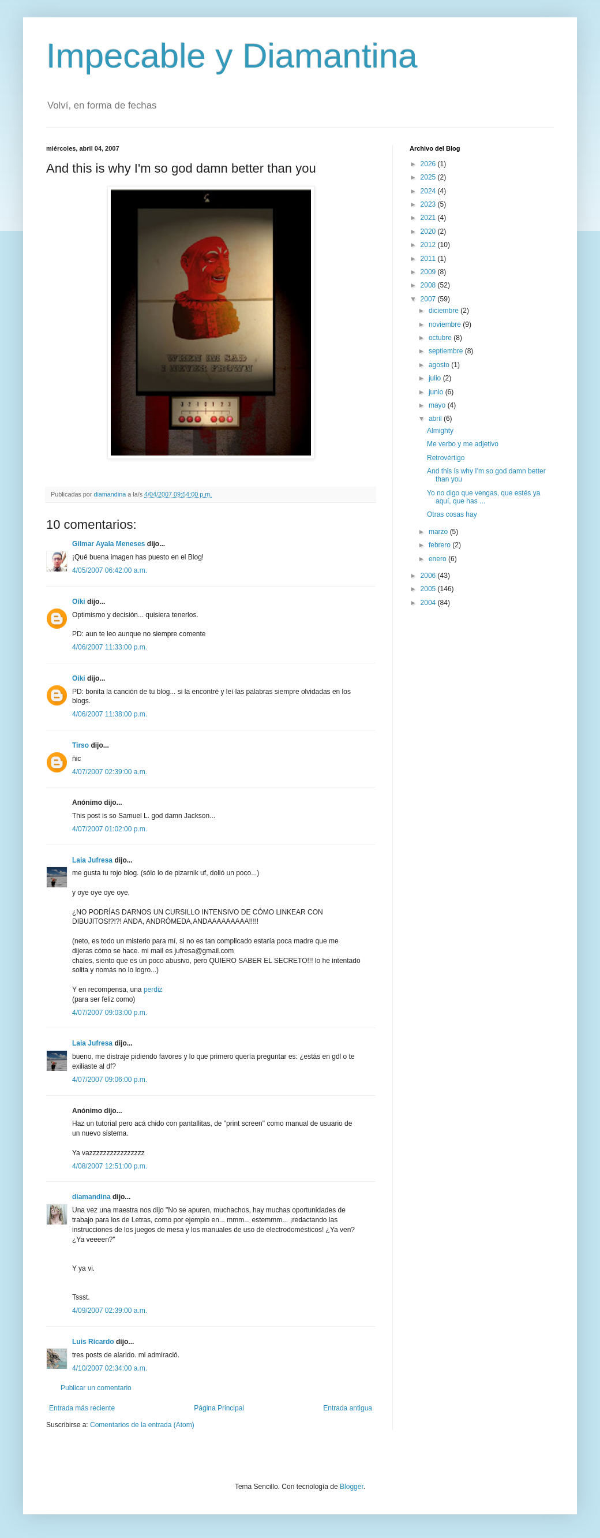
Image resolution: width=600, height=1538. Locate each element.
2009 (429, 272)
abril (436, 419)
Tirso (80, 745)
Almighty (440, 431)
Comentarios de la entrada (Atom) (142, 1425)
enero (438, 559)
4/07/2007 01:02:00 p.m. (109, 829)
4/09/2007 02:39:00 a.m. (109, 1310)
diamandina (91, 1197)
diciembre (444, 311)
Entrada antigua (347, 1408)
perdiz (153, 989)
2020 (429, 231)
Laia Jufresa (92, 860)
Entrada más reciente (82, 1408)
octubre (441, 338)
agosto (440, 365)
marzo (439, 532)
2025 (429, 177)
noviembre (446, 324)
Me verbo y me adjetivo (462, 444)
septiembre (447, 351)
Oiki (78, 602)
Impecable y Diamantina (232, 55)
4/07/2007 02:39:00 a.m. (109, 772)
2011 (429, 259)
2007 (429, 299)
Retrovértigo (445, 458)
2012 (429, 245)
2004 (429, 603)
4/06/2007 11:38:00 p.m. (109, 714)
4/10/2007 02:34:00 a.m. (109, 1368)
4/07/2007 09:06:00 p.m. (109, 1080)
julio (436, 378)
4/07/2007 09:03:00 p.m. (109, 1013)
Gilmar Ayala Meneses (108, 544)
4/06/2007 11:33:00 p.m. (109, 647)
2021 (429, 218)
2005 (429, 589)
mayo (438, 405)
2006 (429, 576)
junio (437, 392)
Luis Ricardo (93, 1342)
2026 (429, 164)
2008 (429, 285)
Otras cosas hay (452, 514)
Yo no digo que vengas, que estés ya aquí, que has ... (483, 497)
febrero (440, 545)
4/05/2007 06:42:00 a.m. (109, 570)
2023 (429, 204)
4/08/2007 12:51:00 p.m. (109, 1166)
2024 (429, 191)
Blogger (351, 1487)
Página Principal (219, 1408)
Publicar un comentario (96, 1388)
